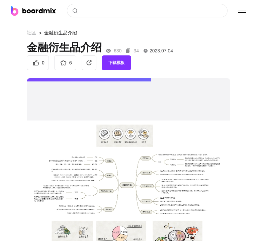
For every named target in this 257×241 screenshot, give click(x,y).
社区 (31, 32)
